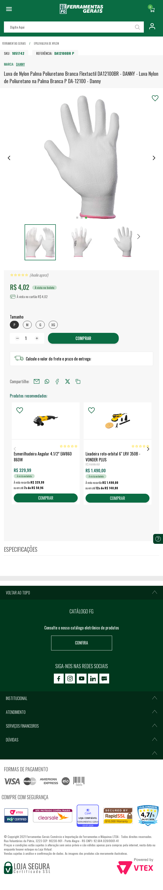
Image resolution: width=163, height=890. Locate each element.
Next (148, 449)
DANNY (20, 64)
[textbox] (74, 27)
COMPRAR (83, 338)
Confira (81, 643)
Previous (14, 449)
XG (53, 324)
